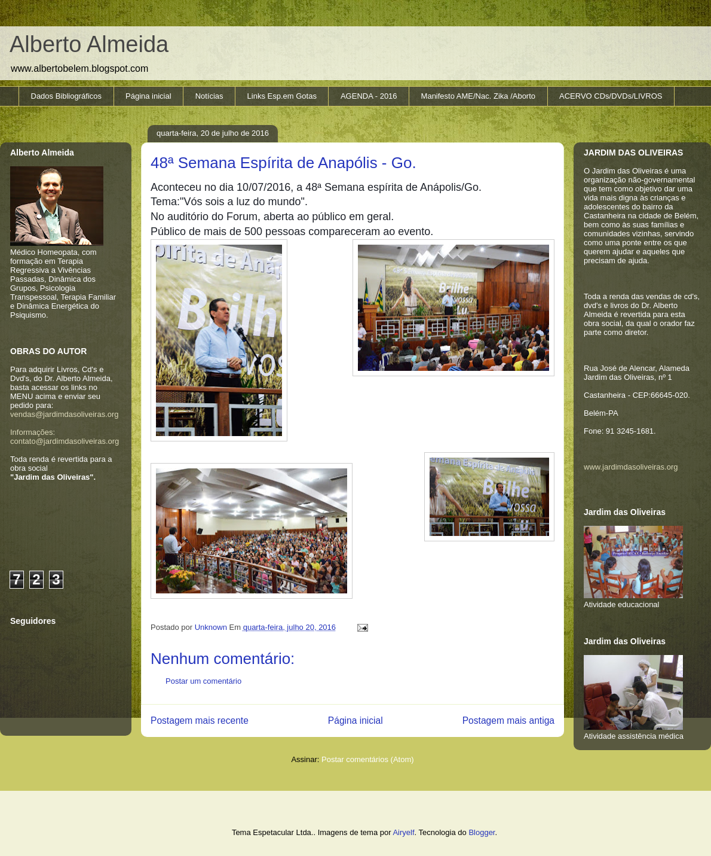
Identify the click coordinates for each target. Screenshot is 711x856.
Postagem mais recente (200, 720)
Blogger (481, 832)
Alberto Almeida (89, 44)
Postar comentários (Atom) (367, 759)
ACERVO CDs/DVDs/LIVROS (610, 96)
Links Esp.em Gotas (282, 96)
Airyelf (403, 832)
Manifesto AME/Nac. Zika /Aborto (478, 96)
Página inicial (148, 96)
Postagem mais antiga (508, 720)
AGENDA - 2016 (369, 96)
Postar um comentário (203, 681)
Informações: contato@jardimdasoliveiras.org (64, 437)
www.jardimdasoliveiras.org (631, 466)
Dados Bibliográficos (66, 96)
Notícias (209, 96)
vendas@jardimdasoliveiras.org (64, 414)
